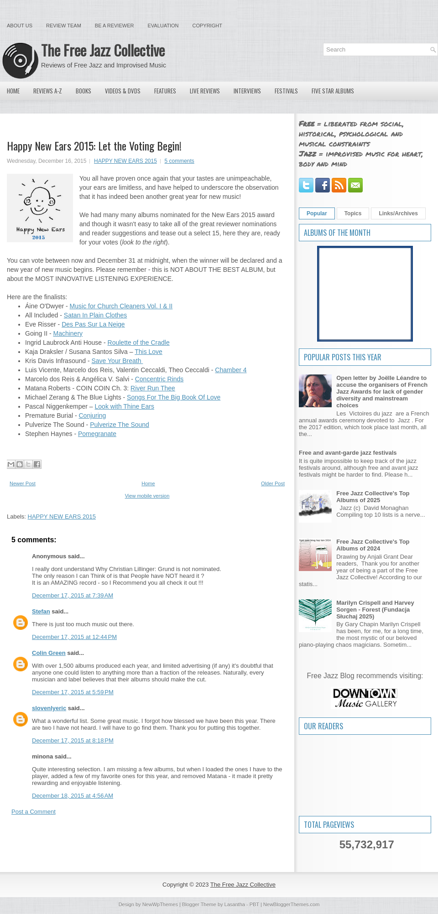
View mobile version (147, 496)
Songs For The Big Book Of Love (173, 397)
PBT (254, 904)
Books (83, 90)
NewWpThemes (160, 904)
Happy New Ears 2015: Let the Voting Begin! (94, 145)
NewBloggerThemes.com (291, 904)
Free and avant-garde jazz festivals (348, 452)
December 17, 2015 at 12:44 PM (74, 637)
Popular (317, 213)
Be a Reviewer (114, 25)
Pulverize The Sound (119, 424)
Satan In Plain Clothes (95, 315)
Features (165, 90)
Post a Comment (33, 811)
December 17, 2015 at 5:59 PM (73, 692)
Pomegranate (97, 433)
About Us (19, 25)
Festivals (286, 90)
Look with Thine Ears (124, 406)
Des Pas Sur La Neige (93, 324)
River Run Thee (152, 388)
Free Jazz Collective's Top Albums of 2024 (372, 545)
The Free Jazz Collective (103, 50)
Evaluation (162, 25)
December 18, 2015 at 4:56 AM (72, 795)
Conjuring (92, 415)
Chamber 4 (230, 370)
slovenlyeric (49, 708)
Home (13, 90)
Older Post (273, 483)
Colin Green (49, 652)
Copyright (207, 25)
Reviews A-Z (47, 90)
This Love (148, 351)
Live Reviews (205, 90)
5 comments (179, 161)
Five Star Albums (333, 90)
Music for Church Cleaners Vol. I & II (121, 306)
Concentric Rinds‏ (159, 379)
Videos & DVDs (123, 90)
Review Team (63, 25)
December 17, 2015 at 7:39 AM (72, 595)
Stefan (41, 611)
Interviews (247, 90)
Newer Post (23, 483)
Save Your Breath (117, 360)
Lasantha (234, 904)
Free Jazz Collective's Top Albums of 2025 (372, 497)
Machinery (68, 333)
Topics (353, 213)
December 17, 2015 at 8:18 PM (73, 740)
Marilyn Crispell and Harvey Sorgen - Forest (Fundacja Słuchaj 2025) (375, 609)
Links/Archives (398, 213)
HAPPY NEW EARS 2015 (125, 161)
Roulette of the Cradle (139, 342)
